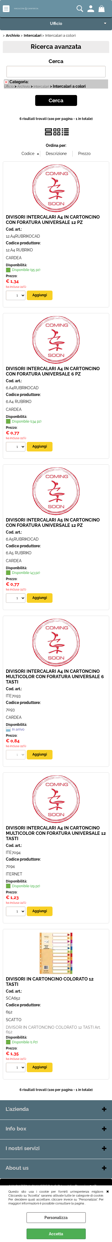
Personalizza (56, 1217)
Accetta (56, 1234)
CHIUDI (107, 1191)
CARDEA (14, 258)
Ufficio (56, 23)
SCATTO (14, 1020)
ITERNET (14, 874)
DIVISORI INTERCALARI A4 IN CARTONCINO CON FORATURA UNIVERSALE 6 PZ (53, 371)
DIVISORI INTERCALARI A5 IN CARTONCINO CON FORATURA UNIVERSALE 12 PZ (53, 522)
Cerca (56, 61)
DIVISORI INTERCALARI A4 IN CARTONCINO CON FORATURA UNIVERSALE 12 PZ (53, 219)
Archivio (23, 87)
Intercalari (41, 87)
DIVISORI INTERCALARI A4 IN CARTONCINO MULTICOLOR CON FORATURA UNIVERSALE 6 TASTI (55, 677)
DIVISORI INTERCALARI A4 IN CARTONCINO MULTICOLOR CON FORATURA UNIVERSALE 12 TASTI (56, 833)
